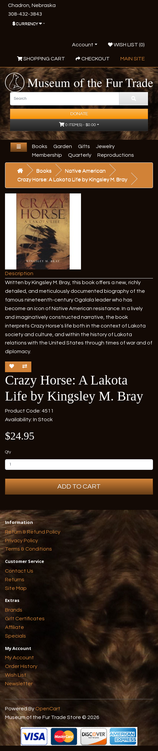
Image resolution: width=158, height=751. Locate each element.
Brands (13, 610)
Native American (85, 170)
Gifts (84, 146)
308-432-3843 (25, 14)
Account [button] (82, 44)
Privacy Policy (21, 540)
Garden (62, 146)
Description (19, 273)
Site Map (16, 588)
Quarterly (79, 155)
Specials (15, 636)
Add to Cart (79, 486)
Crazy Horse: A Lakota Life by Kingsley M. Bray (72, 179)
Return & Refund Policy (32, 532)
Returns (14, 579)
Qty (8, 452)
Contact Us (19, 571)
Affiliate (14, 627)
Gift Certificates (25, 618)
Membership (47, 155)
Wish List (15, 675)
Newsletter (19, 683)
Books (39, 146)
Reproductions (115, 155)
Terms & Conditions (28, 549)
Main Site (132, 58)
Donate (79, 113)
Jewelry (105, 146)
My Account (19, 657)
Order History (21, 666)
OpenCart (47, 708)
